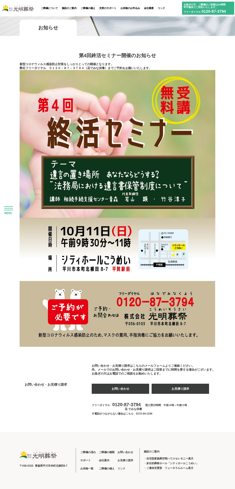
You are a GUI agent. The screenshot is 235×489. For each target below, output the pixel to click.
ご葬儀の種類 (107, 452)
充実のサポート (107, 8)
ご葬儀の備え (88, 8)
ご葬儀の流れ (88, 452)
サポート (85, 460)
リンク (161, 8)
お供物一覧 (86, 468)
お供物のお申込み (130, 8)
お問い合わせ (120, 388)
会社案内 (104, 460)
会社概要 (149, 8)
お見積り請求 (180, 388)
